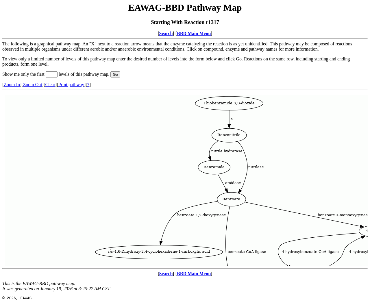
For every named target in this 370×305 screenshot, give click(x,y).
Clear (50, 84)
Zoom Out (32, 84)
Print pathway (71, 84)
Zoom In (12, 84)
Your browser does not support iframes (185, 179)
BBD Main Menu (194, 33)
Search (166, 33)
